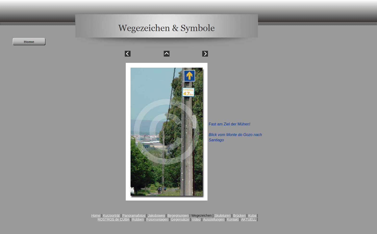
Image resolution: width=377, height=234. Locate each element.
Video (196, 219)
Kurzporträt (111, 215)
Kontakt (232, 219)
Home (95, 215)
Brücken (239, 215)
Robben (138, 219)
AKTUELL (248, 219)
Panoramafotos (133, 215)
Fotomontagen (157, 219)
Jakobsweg (156, 215)
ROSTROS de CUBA (113, 219)
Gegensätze (180, 219)
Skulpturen (222, 215)
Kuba (252, 215)
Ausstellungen (213, 219)
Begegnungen (178, 215)
